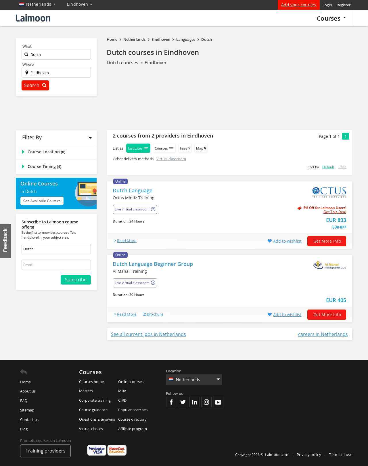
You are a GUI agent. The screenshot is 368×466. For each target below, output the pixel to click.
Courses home (91, 381)
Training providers (46, 451)
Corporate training (95, 400)
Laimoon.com (277, 454)
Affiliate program (132, 428)
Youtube (218, 402)
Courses (331, 18)
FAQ (23, 400)
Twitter (183, 402)
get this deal (334, 212)
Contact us (29, 419)
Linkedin (194, 402)
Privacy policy (309, 454)
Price (342, 167)
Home (25, 381)
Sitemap (27, 410)
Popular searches (132, 409)
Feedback (6, 241)
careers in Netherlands (323, 334)
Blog (24, 429)
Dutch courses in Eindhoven (153, 52)
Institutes (138, 148)
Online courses (130, 381)
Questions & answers (97, 419)
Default (328, 167)
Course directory (132, 419)
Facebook (171, 402)
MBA (122, 390)
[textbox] (56, 55)
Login (327, 4)
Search (35, 85)
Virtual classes (91, 428)
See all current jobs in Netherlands (148, 334)
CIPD (122, 400)
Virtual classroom (171, 158)
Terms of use (340, 454)
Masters (86, 390)
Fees (185, 148)
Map (201, 148)
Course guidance (93, 409)
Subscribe (76, 279)
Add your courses (298, 4)
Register (343, 4)
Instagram (206, 402)
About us (28, 391)
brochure (155, 314)
